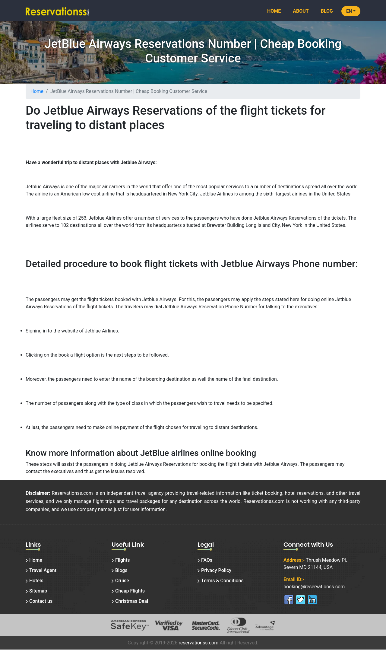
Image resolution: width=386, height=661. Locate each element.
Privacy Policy (216, 570)
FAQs (206, 560)
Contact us (40, 601)
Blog (327, 11)
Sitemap (38, 591)
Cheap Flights (130, 591)
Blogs (121, 570)
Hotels (36, 580)
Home (274, 11)
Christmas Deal (131, 601)
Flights (122, 560)
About (300, 11)
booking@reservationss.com (314, 586)
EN (349, 11)
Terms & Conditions (222, 580)
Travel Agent (42, 570)
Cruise (122, 580)
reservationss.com (198, 643)
